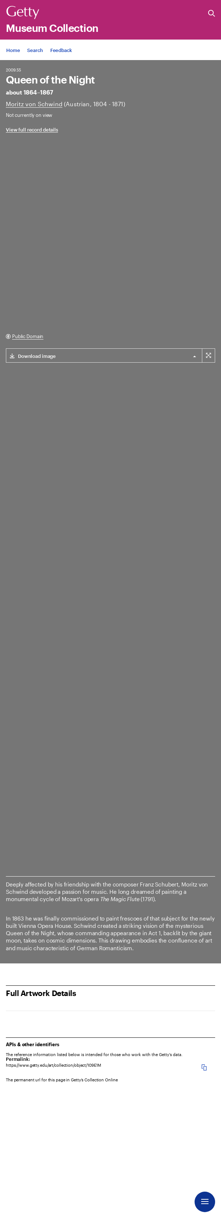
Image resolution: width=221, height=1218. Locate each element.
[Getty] (23, 13)
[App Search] (35, 50)
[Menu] (205, 1202)
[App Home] (13, 50)
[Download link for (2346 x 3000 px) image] (31, 355)
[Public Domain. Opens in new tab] (24, 336)
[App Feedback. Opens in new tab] (61, 50)
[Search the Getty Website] (211, 14)
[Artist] (34, 103)
